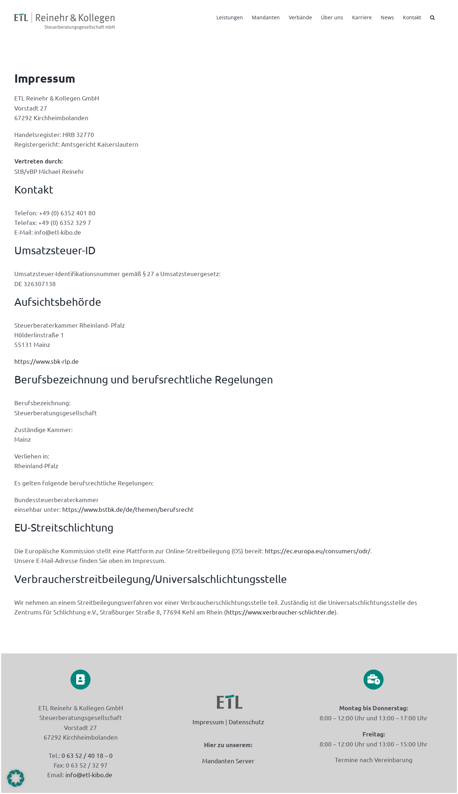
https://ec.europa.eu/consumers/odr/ (317, 550)
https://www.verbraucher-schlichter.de (280, 612)
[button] (432, 17)
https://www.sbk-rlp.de (46, 361)
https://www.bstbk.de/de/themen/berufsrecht (128, 509)
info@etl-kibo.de (88, 774)
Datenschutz (246, 721)
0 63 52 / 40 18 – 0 (86, 755)
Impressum (208, 721)
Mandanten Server (228, 760)
